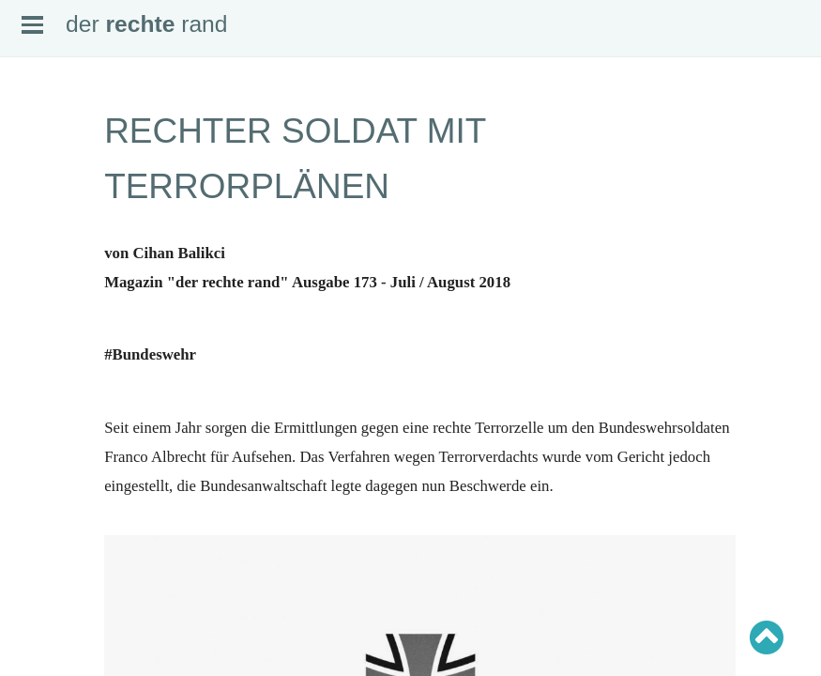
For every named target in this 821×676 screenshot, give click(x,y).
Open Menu (32, 24)
